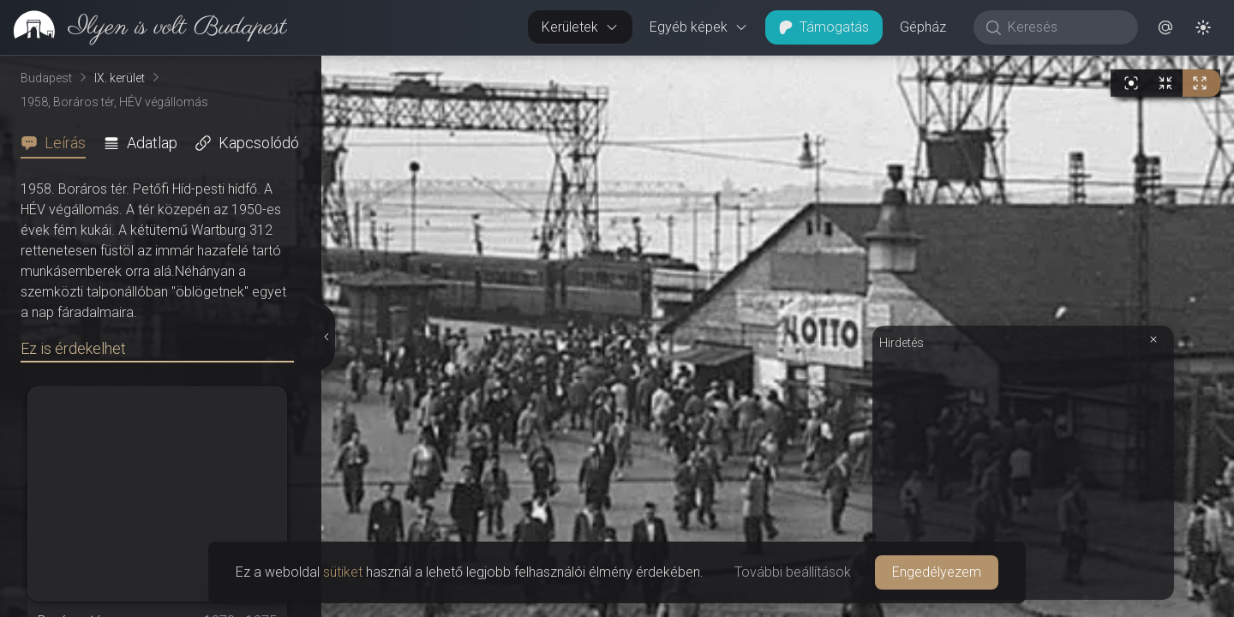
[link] (143, 27)
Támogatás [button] (824, 27)
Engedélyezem (936, 572)
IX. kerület (119, 78)
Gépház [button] (923, 27)
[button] (1165, 27)
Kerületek (580, 27)
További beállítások (792, 572)
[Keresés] (1065, 27)
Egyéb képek (699, 27)
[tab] (58, 143)
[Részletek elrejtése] (325, 337)
